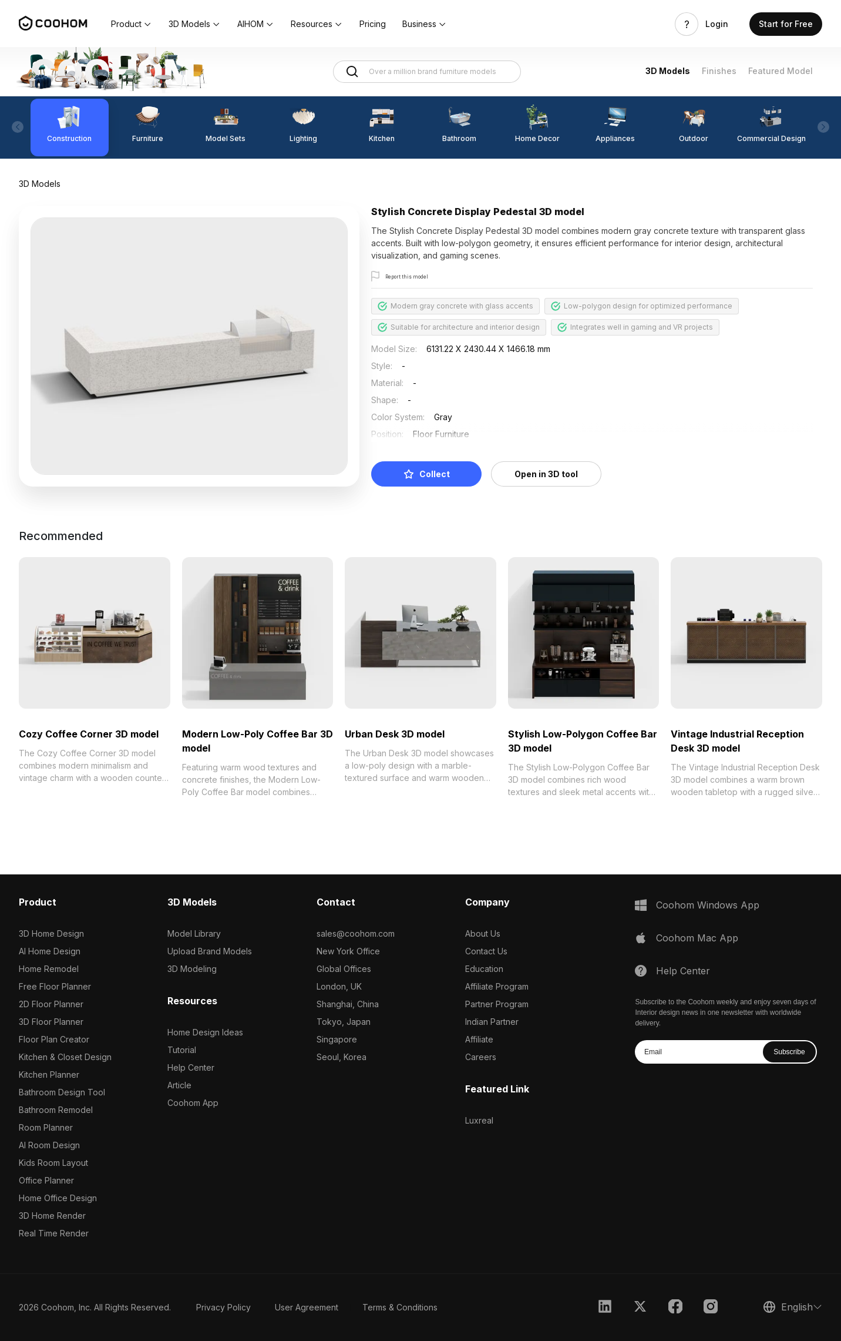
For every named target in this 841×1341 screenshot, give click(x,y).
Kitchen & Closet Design (65, 1057)
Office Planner (46, 1180)
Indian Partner (492, 1022)
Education (484, 969)
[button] (131, 24)
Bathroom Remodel (56, 1110)
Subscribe (789, 1052)
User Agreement (306, 1307)
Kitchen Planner (49, 1074)
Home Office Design (58, 1198)
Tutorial (181, 1050)
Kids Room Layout (53, 1163)
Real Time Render (54, 1233)
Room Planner (46, 1127)
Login (716, 24)
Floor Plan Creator (54, 1039)
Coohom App (192, 1103)
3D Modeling (192, 969)
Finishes (719, 71)
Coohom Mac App (697, 938)
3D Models (667, 71)
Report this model (416, 277)
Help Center (190, 1067)
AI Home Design (49, 951)
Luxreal (479, 1120)
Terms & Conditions (400, 1307)
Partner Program (497, 1004)
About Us (482, 933)
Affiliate (479, 1039)
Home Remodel (49, 969)
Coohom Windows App (707, 905)
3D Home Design (51, 933)
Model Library (194, 933)
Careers (480, 1057)
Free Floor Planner (55, 986)
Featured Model (780, 71)
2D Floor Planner (51, 1004)
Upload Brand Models (209, 951)
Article (179, 1085)
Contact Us (486, 951)
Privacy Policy (223, 1307)
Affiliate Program (497, 986)
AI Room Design (49, 1145)
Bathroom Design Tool (62, 1092)
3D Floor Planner (51, 1022)
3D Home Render (52, 1216)
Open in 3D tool (546, 474)
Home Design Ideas (205, 1032)
